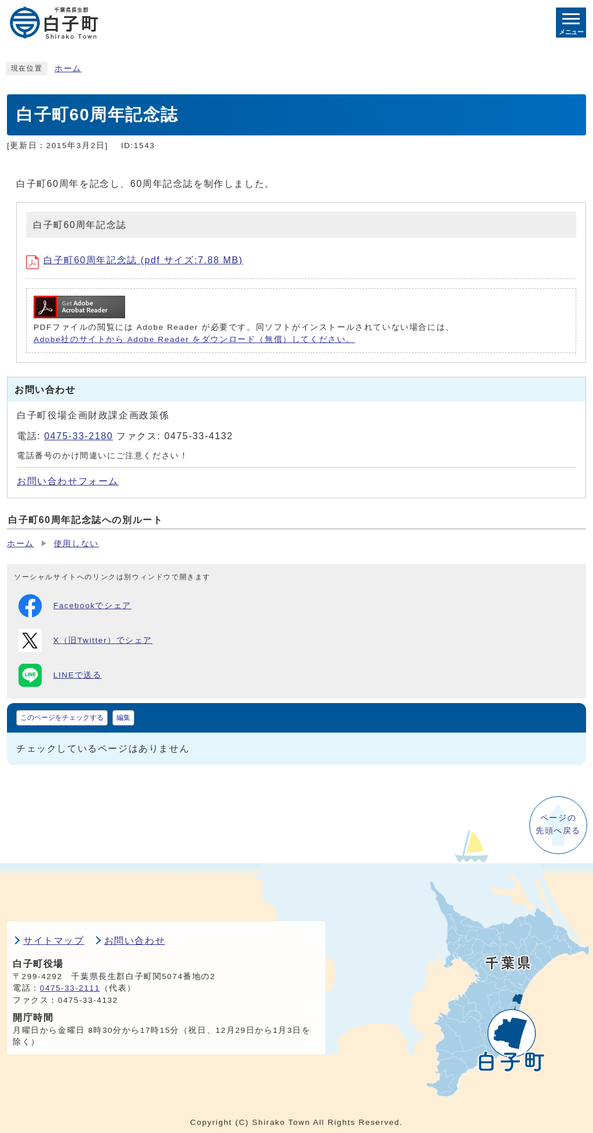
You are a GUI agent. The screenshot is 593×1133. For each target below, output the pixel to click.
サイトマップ (54, 941)
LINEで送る (60, 675)
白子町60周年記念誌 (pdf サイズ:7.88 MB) (134, 260)
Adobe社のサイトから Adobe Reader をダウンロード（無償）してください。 (194, 339)
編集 (123, 717)
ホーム (68, 68)
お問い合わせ (135, 941)
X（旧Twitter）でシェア (85, 640)
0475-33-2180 (78, 436)
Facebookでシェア (75, 605)
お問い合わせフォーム (68, 481)
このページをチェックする (62, 717)
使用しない (76, 543)
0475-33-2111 (70, 988)
